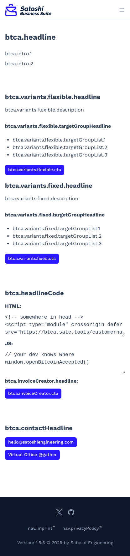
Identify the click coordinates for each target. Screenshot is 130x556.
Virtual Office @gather (32, 454)
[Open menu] (122, 10)
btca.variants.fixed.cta (32, 258)
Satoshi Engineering (91, 542)
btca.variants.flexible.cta (34, 169)
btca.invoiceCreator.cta (33, 393)
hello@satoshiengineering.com (41, 441)
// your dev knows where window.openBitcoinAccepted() (65, 362)
